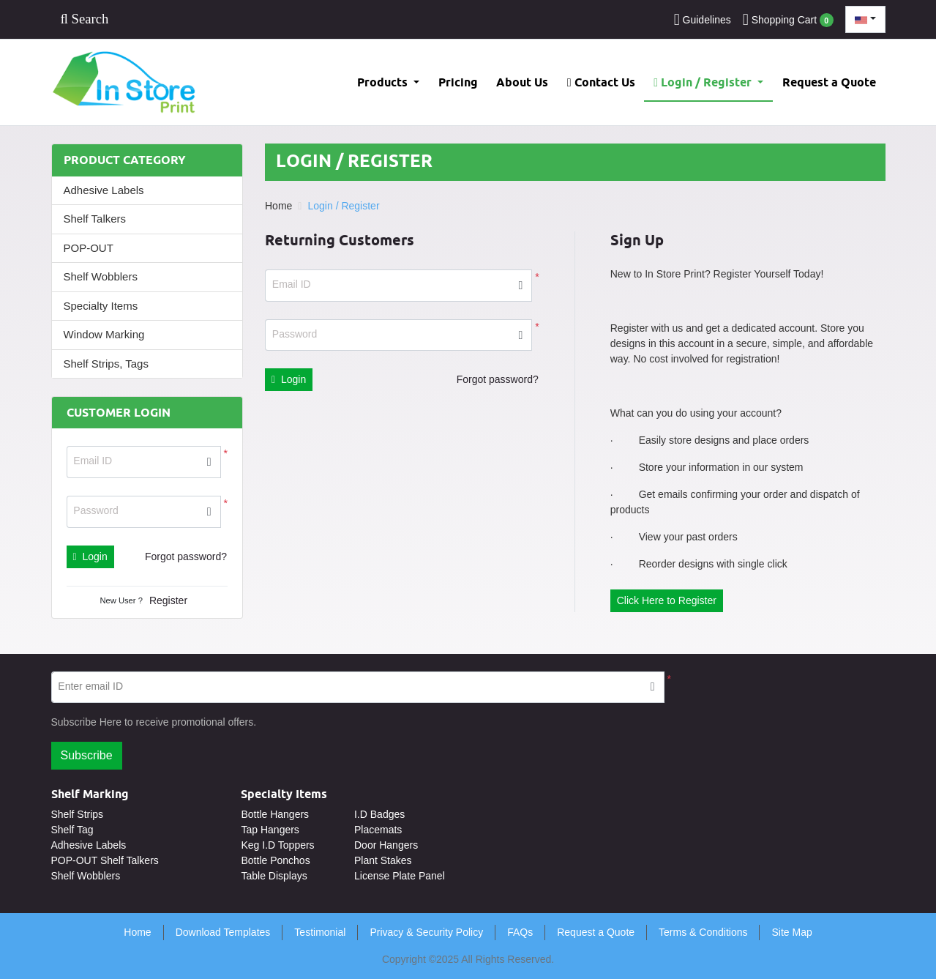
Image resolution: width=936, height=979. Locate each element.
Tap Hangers (270, 829)
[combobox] (865, 19)
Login (90, 556)
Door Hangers (386, 845)
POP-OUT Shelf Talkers (105, 860)
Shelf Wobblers (101, 276)
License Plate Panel (399, 876)
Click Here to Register (666, 600)
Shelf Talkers (95, 218)
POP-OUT (88, 248)
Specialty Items (101, 305)
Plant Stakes (383, 860)
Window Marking (104, 334)
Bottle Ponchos (275, 860)
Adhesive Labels (104, 190)
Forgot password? (186, 556)
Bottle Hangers (275, 814)
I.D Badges (379, 814)
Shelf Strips (77, 814)
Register (168, 600)
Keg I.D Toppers (277, 845)
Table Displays (274, 876)
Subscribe (87, 755)
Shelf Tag (72, 829)
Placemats (378, 829)
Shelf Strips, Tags (106, 363)
